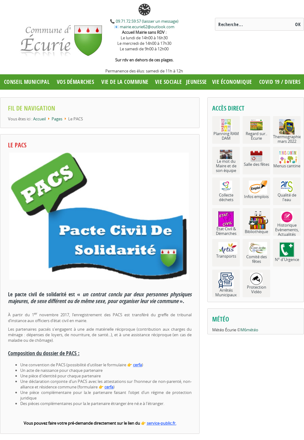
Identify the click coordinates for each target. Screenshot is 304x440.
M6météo (249, 330)
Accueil (39, 119)
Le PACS (17, 145)
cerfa (137, 365)
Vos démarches (75, 82)
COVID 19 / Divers (280, 82)
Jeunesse (196, 82)
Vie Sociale (168, 82)
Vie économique (232, 82)
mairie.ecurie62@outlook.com (146, 26)
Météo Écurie (224, 330)
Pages (57, 119)
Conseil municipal (27, 82)
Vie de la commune (125, 82)
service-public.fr (161, 423)
